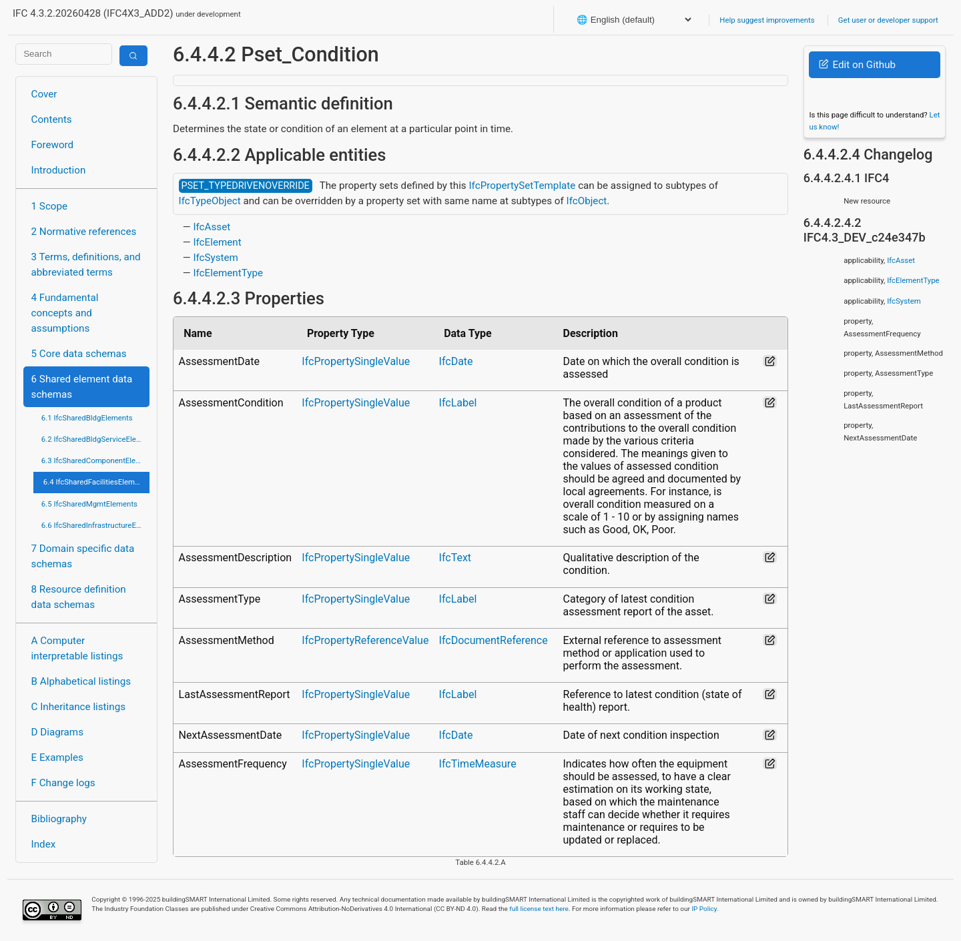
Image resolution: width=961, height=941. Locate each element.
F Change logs (63, 783)
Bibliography (59, 819)
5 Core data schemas (79, 354)
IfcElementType (228, 273)
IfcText (455, 557)
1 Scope (49, 206)
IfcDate (456, 361)
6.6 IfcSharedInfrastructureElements (95, 525)
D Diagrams (57, 732)
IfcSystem (215, 258)
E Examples (57, 757)
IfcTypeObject (210, 201)
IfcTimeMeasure (478, 763)
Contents (51, 119)
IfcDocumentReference (493, 640)
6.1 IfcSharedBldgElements (87, 417)
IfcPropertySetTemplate (521, 186)
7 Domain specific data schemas (83, 556)
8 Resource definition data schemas (78, 597)
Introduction (58, 170)
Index (43, 844)
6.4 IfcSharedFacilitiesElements (96, 482)
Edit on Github (857, 65)
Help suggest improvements (766, 20)
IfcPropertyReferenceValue (365, 640)
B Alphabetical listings (81, 681)
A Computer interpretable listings (77, 648)
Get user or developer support (888, 20)
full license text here (539, 908)
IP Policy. (704, 908)
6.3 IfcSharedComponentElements (95, 460)
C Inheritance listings (78, 707)
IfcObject (587, 201)
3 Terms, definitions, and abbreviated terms (86, 264)
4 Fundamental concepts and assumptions (65, 313)
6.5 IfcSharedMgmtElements (89, 504)
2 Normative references (84, 232)
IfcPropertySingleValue (356, 361)
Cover (44, 94)
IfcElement (217, 242)
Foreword (52, 145)
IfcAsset (211, 227)
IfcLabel (458, 402)
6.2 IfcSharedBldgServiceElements (95, 439)
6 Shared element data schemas (82, 386)
